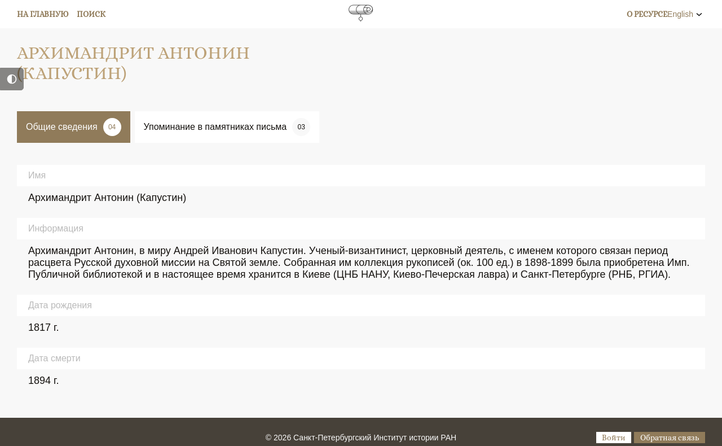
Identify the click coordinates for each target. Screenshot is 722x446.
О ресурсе (647, 14)
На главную (43, 14)
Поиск (91, 14)
